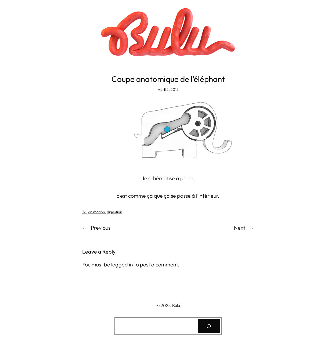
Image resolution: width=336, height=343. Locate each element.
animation (96, 212)
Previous (100, 227)
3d (84, 212)
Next (239, 227)
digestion (114, 212)
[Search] (209, 326)
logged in (122, 264)
